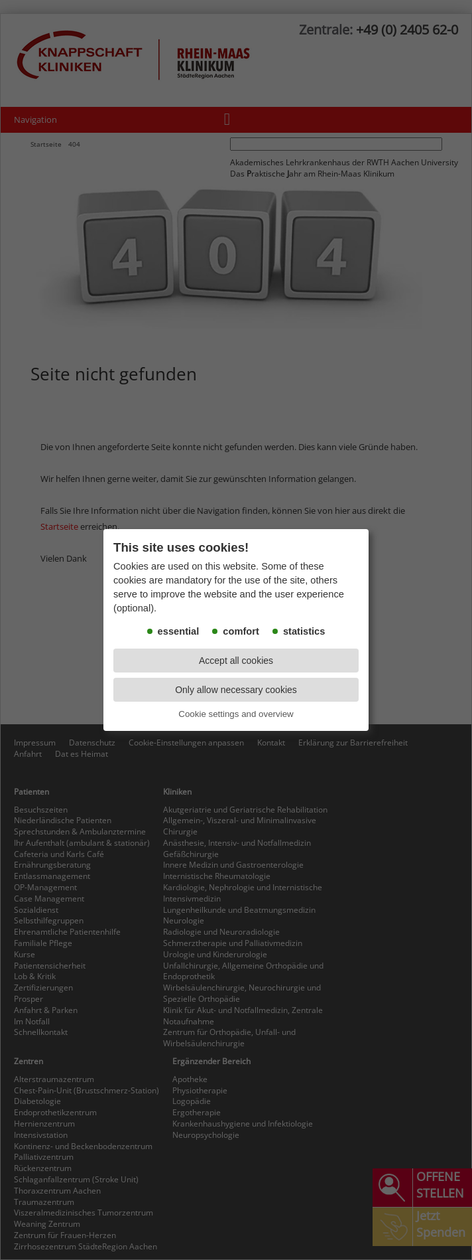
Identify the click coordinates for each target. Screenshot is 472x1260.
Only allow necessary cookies (236, 689)
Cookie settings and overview (235, 714)
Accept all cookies (236, 660)
